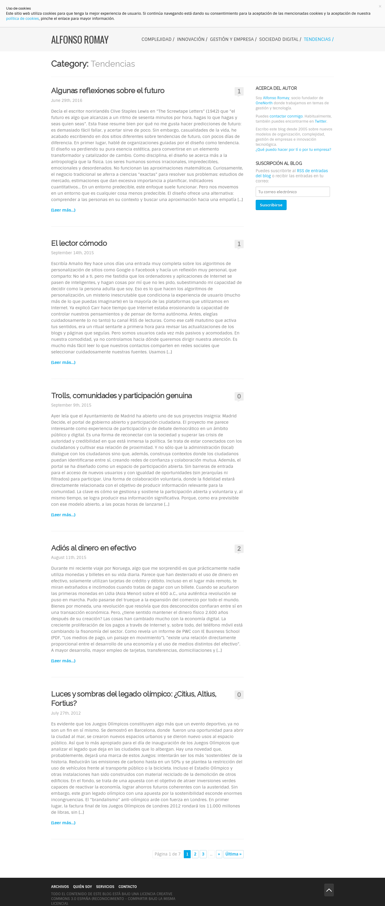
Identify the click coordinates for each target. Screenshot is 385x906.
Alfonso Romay (79, 39)
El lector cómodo (79, 243)
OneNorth (264, 103)
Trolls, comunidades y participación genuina (121, 395)
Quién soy (82, 886)
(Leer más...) (63, 210)
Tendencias (317, 39)
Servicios (105, 886)
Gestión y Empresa (232, 39)
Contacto (128, 886)
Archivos (60, 886)
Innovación (191, 39)
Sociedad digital (278, 39)
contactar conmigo (286, 116)
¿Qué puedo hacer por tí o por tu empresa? (293, 149)
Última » (234, 854)
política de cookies (22, 18)
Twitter (320, 121)
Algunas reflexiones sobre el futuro (108, 90)
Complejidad (157, 39)
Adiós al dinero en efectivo (93, 548)
